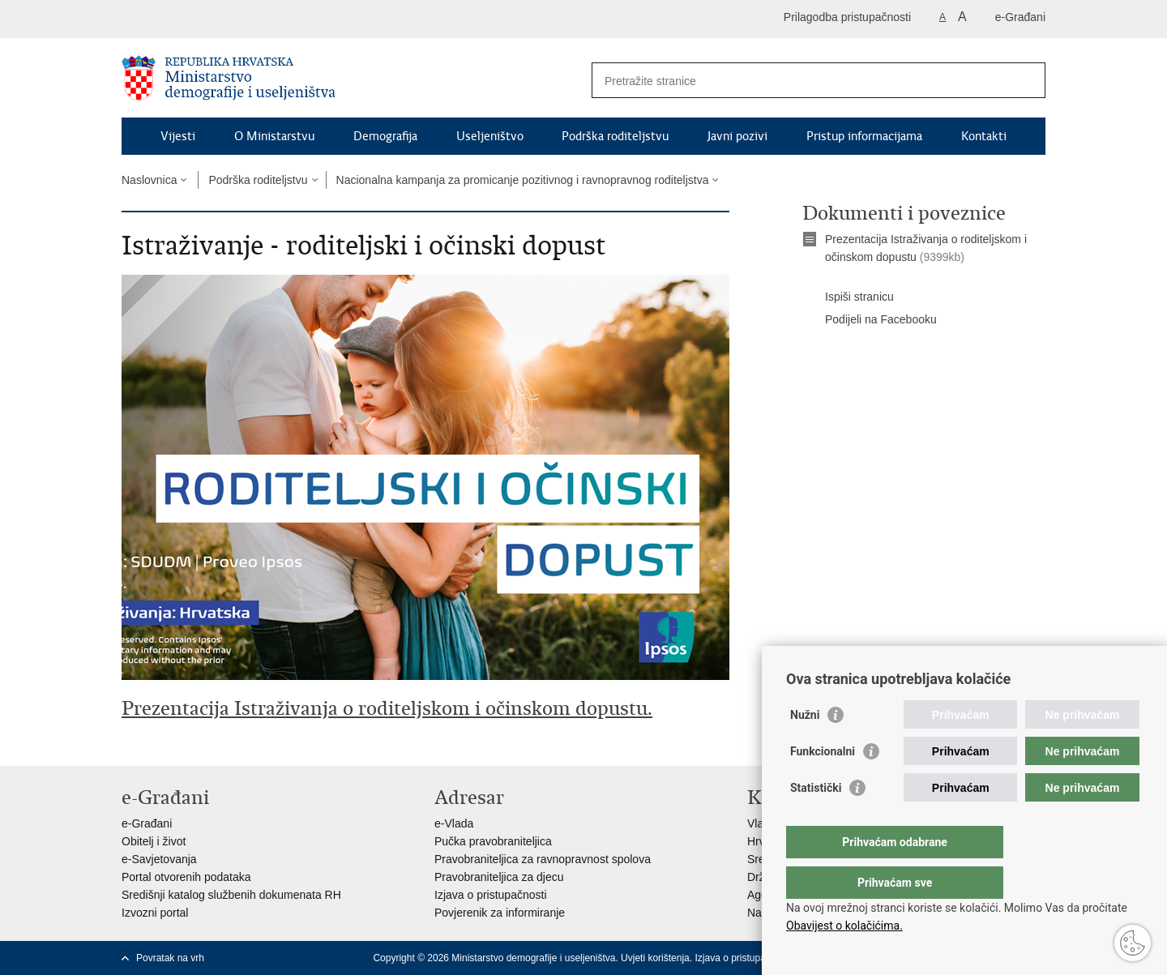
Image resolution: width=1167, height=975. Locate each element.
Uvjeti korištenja (655, 958)
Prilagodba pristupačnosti (847, 17)
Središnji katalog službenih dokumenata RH (231, 894)
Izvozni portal (155, 912)
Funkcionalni (822, 783)
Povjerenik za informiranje (499, 912)
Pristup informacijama (864, 136)
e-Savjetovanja (159, 859)
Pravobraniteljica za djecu (499, 876)
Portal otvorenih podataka (186, 876)
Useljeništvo (490, 136)
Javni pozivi (737, 136)
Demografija (385, 136)
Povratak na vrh (170, 958)
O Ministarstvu (274, 136)
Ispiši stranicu (848, 297)
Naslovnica (149, 179)
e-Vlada (453, 823)
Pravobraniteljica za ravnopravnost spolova (542, 859)
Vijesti (177, 136)
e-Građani (1020, 17)
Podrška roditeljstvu (615, 136)
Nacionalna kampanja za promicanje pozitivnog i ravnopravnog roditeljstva (522, 179)
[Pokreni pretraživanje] (1027, 80)
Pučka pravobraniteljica (493, 841)
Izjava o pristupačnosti (490, 894)
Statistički (815, 820)
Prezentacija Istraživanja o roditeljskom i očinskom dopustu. (387, 708)
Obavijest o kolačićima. (844, 925)
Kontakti (984, 136)
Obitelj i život (154, 841)
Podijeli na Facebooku (869, 320)
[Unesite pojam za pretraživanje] (801, 80)
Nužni (804, 747)
